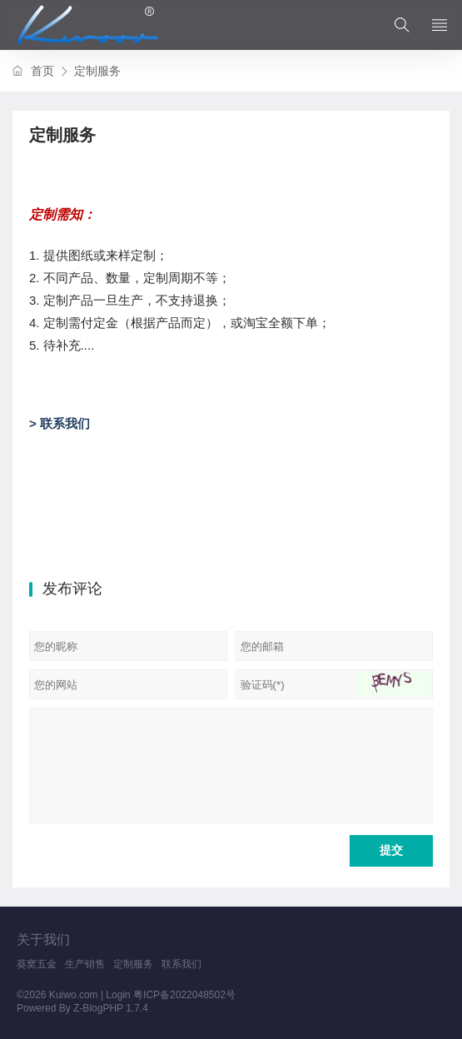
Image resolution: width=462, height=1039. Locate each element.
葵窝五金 (37, 964)
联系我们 (181, 964)
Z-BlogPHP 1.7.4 (110, 1008)
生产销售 (85, 964)
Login (118, 995)
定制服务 (133, 964)
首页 (42, 70)
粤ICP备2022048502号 (184, 995)
